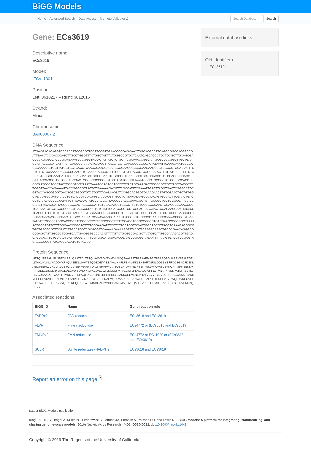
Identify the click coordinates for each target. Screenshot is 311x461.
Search (271, 18)
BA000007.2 (43, 134)
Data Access (87, 18)
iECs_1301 (42, 79)
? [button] (100, 378)
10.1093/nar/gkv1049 (171, 424)
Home (41, 18)
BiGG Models (56, 6)
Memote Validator (113, 18)
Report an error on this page (65, 379)
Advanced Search (62, 18)
